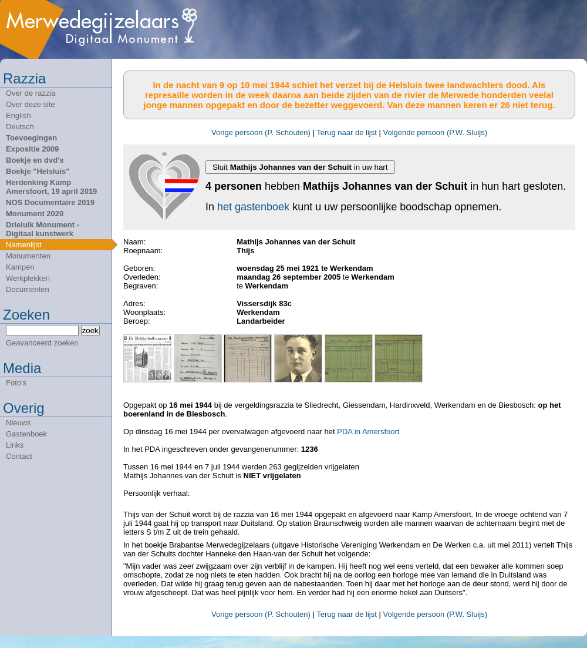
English (18, 115)
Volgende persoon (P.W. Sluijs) (435, 132)
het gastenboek (253, 207)
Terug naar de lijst (346, 132)
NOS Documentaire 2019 (50, 202)
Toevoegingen (31, 137)
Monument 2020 (34, 213)
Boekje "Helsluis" (37, 171)
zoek (90, 330)
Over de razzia (31, 93)
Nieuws (18, 422)
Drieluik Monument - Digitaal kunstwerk (42, 229)
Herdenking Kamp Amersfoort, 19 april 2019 (51, 187)
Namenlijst (24, 244)
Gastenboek (26, 433)
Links (14, 445)
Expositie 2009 (32, 149)
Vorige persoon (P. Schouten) (261, 132)
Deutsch (20, 126)
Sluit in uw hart (300, 167)
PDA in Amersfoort (368, 431)
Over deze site (30, 104)
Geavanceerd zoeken (42, 342)
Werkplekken (28, 278)
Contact (19, 456)
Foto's (16, 382)
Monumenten (28, 255)
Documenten (27, 289)
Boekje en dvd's (34, 160)
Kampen (20, 267)
